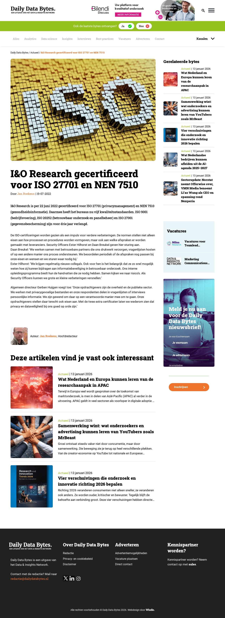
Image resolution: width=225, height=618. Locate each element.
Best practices (107, 39)
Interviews (85, 39)
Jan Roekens (25, 194)
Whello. (150, 609)
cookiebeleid (85, 558)
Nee (141, 26)
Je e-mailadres (176, 365)
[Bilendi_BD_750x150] (142, 19)
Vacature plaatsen (126, 558)
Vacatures (128, 39)
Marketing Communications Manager (196, 262)
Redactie (68, 553)
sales (192, 564)
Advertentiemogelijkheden (131, 553)
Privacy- (68, 558)
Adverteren (147, 39)
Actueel (63, 374)
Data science (49, 39)
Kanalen (202, 38)
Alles (15, 39)
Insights (68, 39)
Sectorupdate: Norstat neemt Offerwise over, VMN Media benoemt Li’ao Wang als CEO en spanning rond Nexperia (197, 190)
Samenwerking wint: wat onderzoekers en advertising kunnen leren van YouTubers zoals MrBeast (102, 432)
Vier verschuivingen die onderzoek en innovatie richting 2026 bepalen (98, 481)
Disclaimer (69, 564)
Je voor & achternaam (179, 336)
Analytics (29, 39)
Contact (164, 39)
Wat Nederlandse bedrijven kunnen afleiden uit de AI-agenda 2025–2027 (195, 161)
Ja (122, 26)
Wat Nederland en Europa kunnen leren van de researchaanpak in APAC (104, 382)
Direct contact (124, 564)
